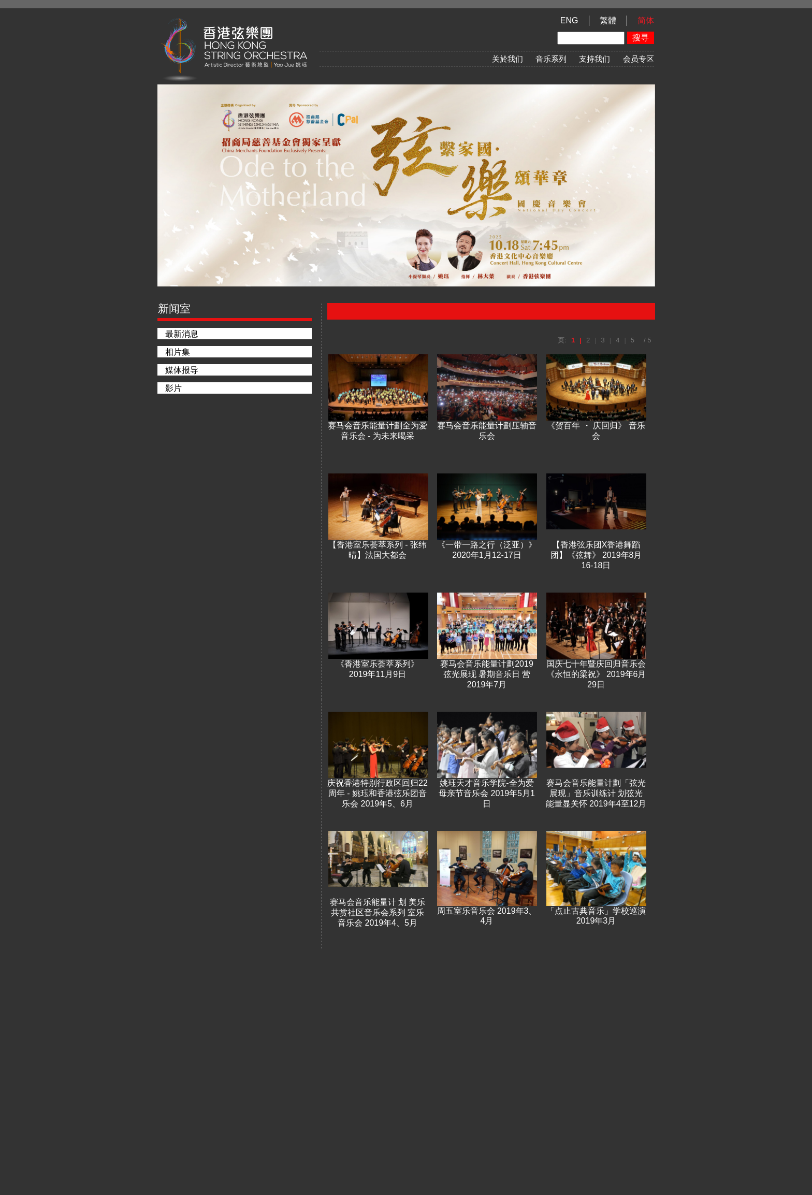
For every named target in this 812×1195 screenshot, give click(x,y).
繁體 (608, 20)
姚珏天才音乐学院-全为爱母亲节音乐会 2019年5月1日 (487, 793)
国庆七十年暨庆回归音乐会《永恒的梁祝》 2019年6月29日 (596, 673)
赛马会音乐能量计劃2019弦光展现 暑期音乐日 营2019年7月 (486, 673)
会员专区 (638, 58)
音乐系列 (551, 58)
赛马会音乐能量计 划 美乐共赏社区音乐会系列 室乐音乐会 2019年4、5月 (378, 912)
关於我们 (507, 58)
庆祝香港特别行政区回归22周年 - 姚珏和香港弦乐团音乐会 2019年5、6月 (377, 793)
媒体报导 (181, 370)
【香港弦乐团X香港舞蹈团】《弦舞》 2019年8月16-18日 (596, 554)
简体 (645, 20)
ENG (569, 20)
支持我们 (594, 58)
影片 (173, 388)
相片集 (177, 352)
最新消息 (181, 333)
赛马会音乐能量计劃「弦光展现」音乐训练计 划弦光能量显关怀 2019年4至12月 (596, 793)
